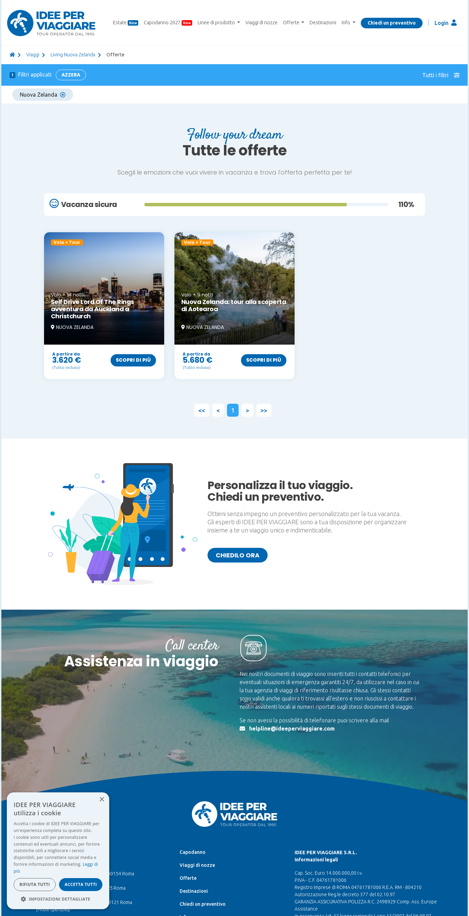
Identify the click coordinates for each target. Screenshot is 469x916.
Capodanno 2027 (168, 23)
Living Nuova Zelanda (73, 54)
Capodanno (192, 852)
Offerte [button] (291, 22)
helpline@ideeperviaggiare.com (292, 728)
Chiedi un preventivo (392, 23)
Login (446, 22)
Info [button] (346, 22)
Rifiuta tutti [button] (34, 884)
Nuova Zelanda (43, 95)
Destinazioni (323, 22)
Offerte (188, 878)
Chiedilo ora (237, 555)
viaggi (32, 54)
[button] (58, 899)
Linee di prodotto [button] (217, 22)
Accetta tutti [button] (81, 884)
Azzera (70, 74)
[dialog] (58, 850)
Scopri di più (133, 360)
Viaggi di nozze (261, 22)
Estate (125, 23)
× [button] (101, 799)
